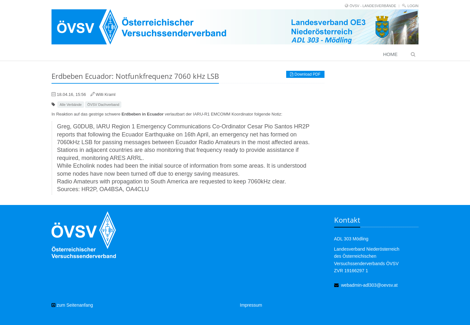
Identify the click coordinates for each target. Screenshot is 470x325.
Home (390, 54)
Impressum (251, 305)
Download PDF (305, 74)
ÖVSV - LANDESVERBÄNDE (373, 6)
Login (413, 6)
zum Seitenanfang (72, 305)
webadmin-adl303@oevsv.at (369, 285)
